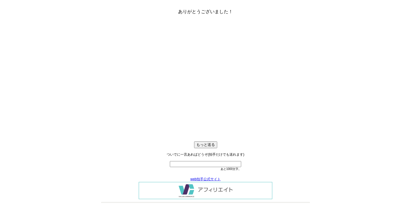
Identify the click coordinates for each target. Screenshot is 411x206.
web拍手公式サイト (205, 179)
